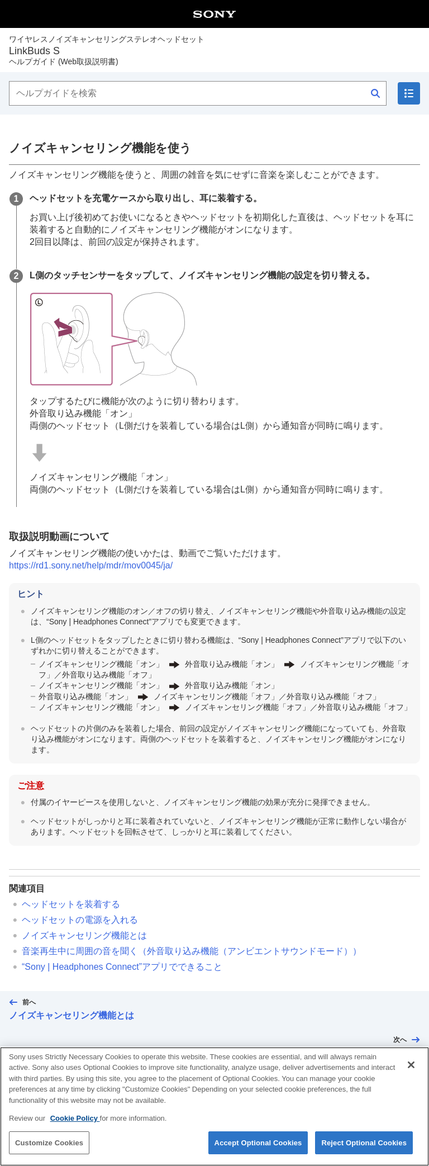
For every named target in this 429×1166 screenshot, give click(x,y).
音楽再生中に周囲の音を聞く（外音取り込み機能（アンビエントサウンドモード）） (191, 951)
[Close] (411, 1071)
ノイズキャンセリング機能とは (84, 935)
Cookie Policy (75, 1125)
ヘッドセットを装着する (71, 904)
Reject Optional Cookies (364, 1149)
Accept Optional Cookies (258, 1149)
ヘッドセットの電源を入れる (80, 920)
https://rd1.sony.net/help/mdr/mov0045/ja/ (91, 565)
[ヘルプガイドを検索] (198, 93)
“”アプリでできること (122, 966)
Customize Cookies (49, 1149)
